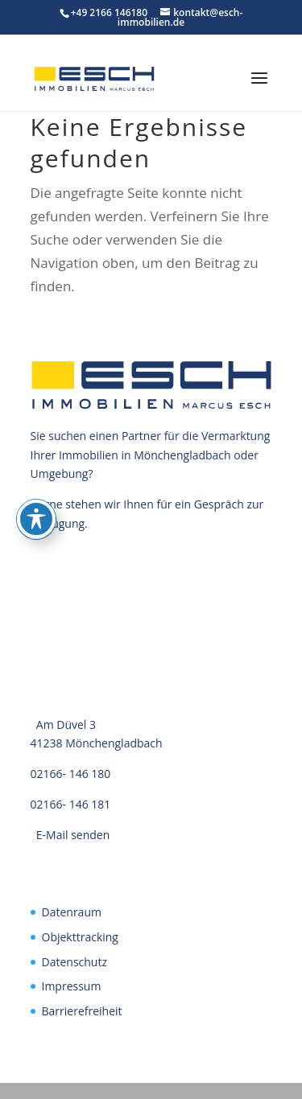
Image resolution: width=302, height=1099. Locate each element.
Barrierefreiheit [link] (82, 1011)
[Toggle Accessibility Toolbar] (36, 519)
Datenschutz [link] (74, 961)
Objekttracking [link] (80, 937)
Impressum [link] (71, 986)
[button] (259, 88)
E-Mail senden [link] (73, 834)
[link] (94, 77)
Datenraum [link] (71, 912)
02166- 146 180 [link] (71, 773)
